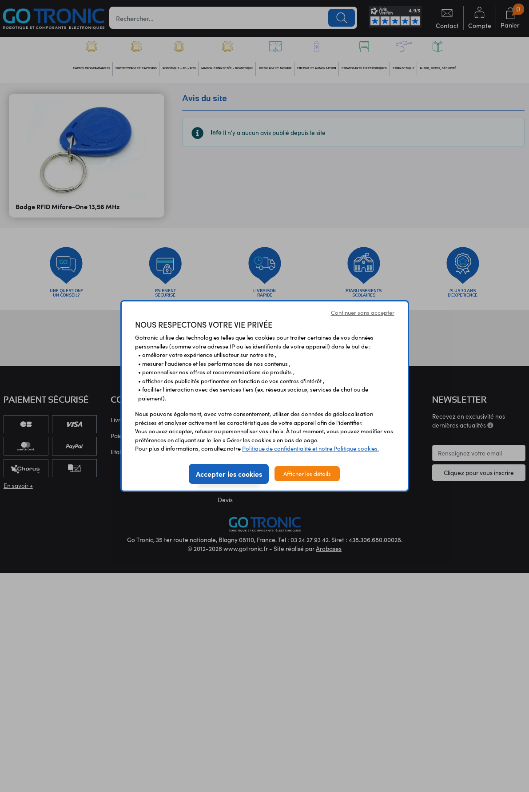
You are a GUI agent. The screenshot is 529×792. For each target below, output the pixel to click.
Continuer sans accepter (362, 312)
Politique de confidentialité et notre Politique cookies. (310, 448)
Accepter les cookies (229, 474)
